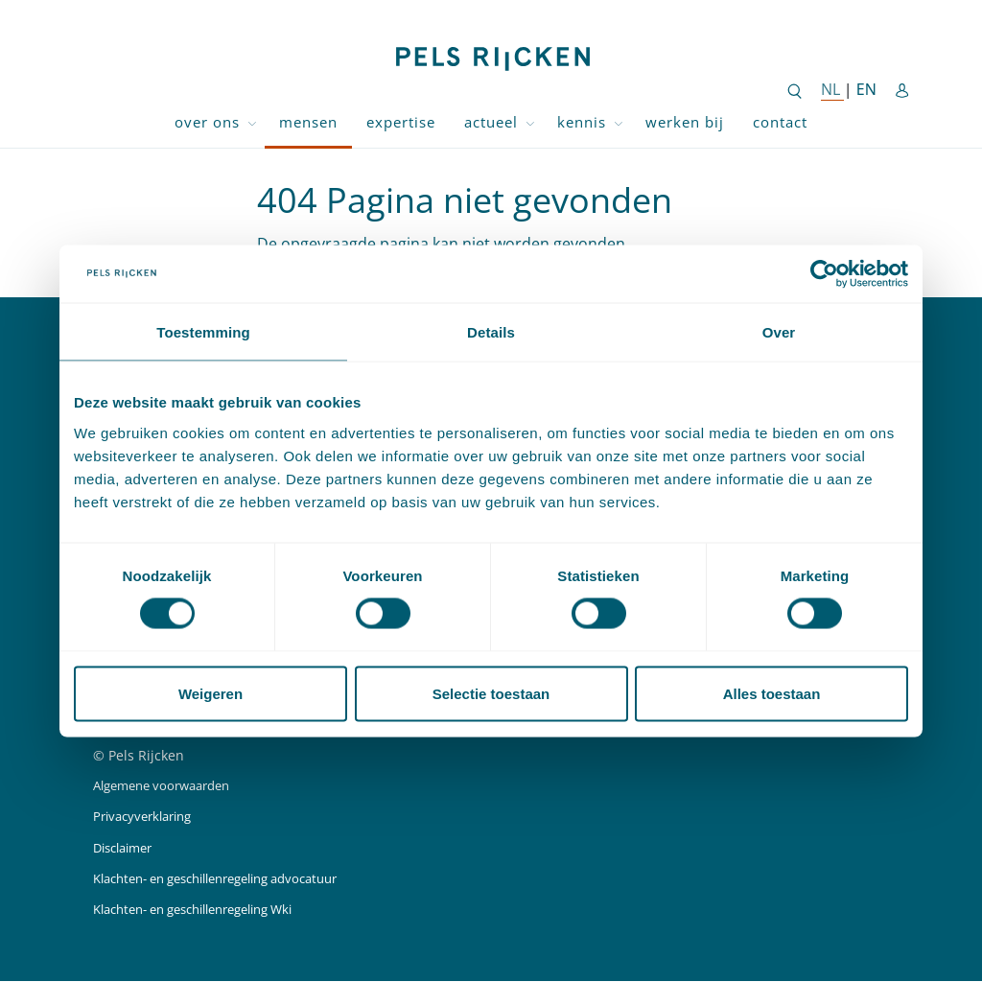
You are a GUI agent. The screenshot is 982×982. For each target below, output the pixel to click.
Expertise (400, 121)
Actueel (491, 121)
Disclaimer (127, 848)
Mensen (308, 121)
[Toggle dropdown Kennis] (618, 122)
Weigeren (210, 695)
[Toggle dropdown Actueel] (530, 122)
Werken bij (684, 121)
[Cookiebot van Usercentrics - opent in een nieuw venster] (824, 272)
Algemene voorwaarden (169, 787)
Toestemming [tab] (203, 331)
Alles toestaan (772, 695)
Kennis (581, 121)
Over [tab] (779, 331)
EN (866, 89)
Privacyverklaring (147, 817)
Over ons (207, 121)
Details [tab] (491, 331)
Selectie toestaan (491, 695)
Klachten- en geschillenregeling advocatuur (233, 879)
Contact (780, 121)
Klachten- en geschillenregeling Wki (208, 909)
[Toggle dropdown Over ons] (252, 122)
